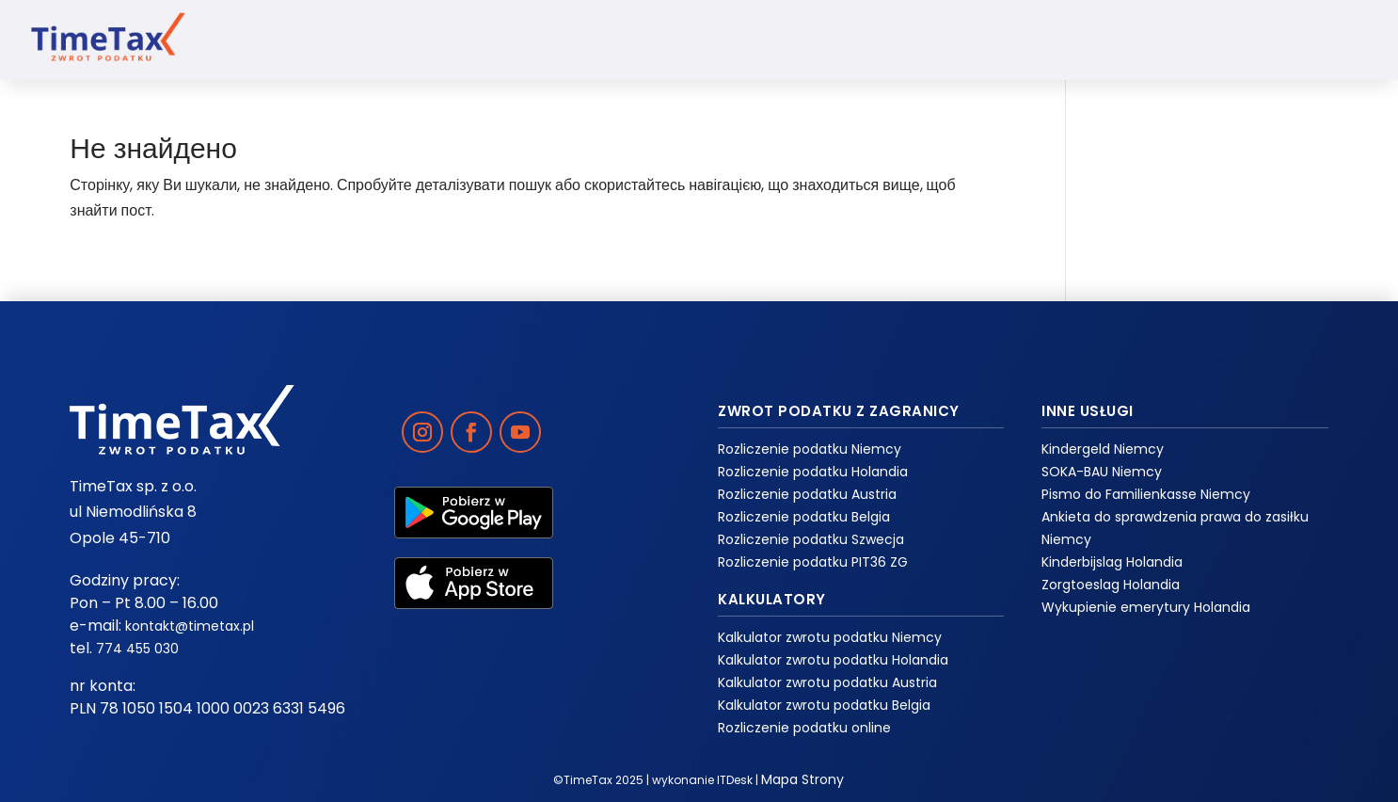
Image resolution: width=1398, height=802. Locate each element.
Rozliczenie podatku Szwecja (811, 539)
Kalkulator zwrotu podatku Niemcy (830, 637)
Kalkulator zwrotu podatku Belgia (824, 705)
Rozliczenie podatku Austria (807, 494)
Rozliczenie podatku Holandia (813, 471)
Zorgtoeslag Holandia (1110, 584)
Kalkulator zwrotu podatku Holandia (833, 659)
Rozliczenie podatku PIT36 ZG (813, 562)
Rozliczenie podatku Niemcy (809, 449)
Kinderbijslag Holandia (1112, 562)
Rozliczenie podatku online (804, 727)
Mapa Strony (802, 779)
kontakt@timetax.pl (189, 626)
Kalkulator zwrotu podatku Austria (827, 682)
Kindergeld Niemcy (1102, 449)
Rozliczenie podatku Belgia (804, 516)
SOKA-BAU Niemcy (1101, 471)
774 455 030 (137, 648)
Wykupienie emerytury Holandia (1145, 607)
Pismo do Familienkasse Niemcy (1145, 494)
